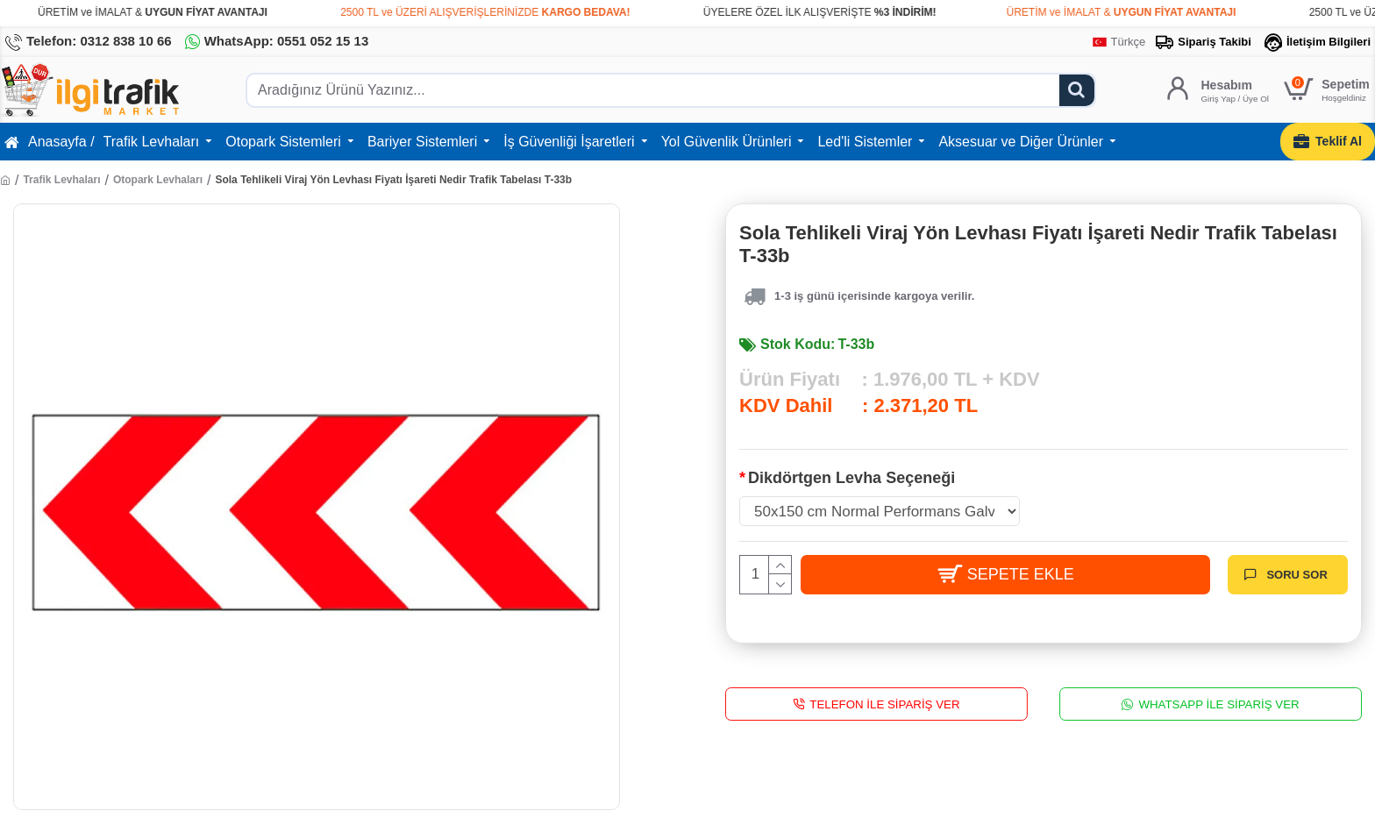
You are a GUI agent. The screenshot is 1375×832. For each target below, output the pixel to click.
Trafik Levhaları (61, 180)
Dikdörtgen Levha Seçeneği (851, 478)
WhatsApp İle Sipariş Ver (1218, 703)
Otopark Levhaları (158, 180)
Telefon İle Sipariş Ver (884, 703)
